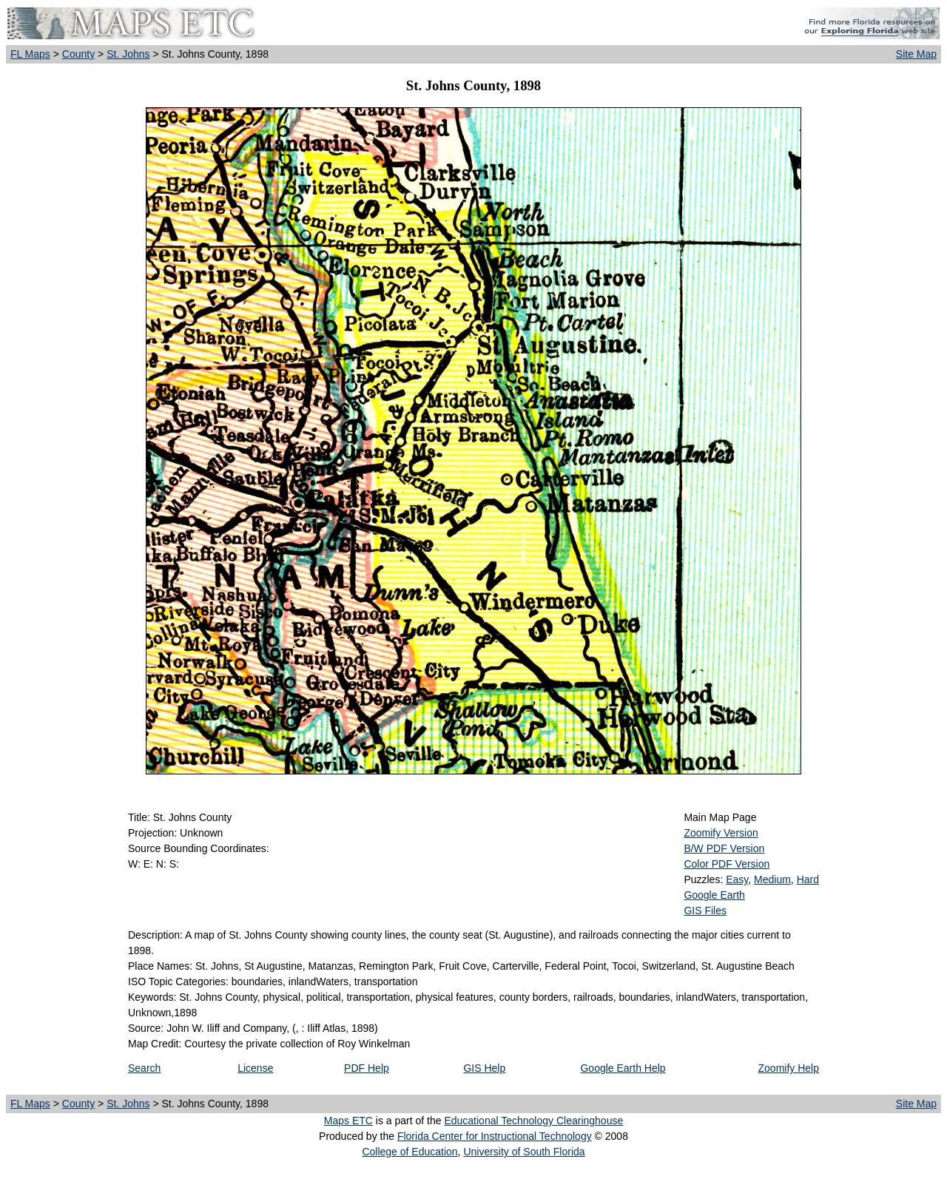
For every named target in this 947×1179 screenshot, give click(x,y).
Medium (772, 879)
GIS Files (705, 910)
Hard (808, 879)
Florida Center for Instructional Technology (494, 1136)
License (255, 1068)
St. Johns (128, 54)
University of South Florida (523, 1152)
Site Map (916, 54)
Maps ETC (348, 1120)
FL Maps (30, 54)
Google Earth (714, 895)
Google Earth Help (622, 1068)
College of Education (409, 1152)
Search (144, 1068)
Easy (737, 879)
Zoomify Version (721, 833)
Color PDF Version (726, 864)
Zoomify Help (788, 1068)
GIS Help (484, 1068)
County (78, 54)
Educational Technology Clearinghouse (533, 1120)
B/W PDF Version (724, 848)
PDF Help (366, 1068)
